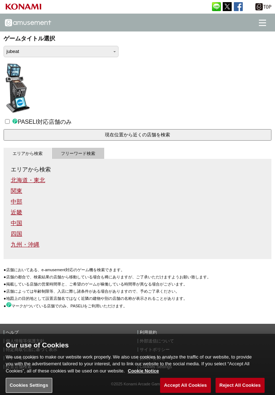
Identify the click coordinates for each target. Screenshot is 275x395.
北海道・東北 (28, 180)
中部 (16, 202)
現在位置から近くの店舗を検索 (137, 134)
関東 (16, 191)
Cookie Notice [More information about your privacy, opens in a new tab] (143, 374)
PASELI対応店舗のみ (38, 122)
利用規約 (148, 332)
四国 (16, 234)
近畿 (16, 212)
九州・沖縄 (25, 245)
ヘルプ (12, 332)
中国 (16, 223)
